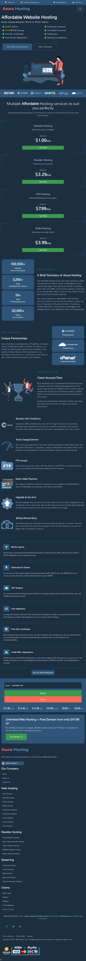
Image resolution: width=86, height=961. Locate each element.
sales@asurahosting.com (30, 2)
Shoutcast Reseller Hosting (12, 881)
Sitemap (30, 936)
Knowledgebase (60, 2)
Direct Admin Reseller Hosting (13, 842)
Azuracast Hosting (8, 877)
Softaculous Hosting (9, 810)
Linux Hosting (7, 826)
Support (5, 897)
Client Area (77, 2)
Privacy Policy (20, 936)
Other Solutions (45, 47)
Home (4, 774)
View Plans (43, 148)
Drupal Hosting (7, 818)
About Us (5, 778)
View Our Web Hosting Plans (43, 673)
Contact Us (9, 2)
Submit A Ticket (8, 909)
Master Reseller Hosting (11, 854)
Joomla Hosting (8, 822)
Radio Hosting (7, 873)
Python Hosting (7, 802)
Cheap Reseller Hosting (10, 838)
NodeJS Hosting (8, 798)
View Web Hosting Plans (17, 47)
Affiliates (5, 901)
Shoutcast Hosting (9, 865)
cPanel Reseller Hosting (10, 846)
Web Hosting (7, 794)
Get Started (16, 737)
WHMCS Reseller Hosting (11, 850)
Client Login (6, 893)
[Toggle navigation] (80, 9)
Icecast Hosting (7, 869)
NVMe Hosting (7, 806)
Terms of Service (8, 936)
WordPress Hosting (9, 814)
